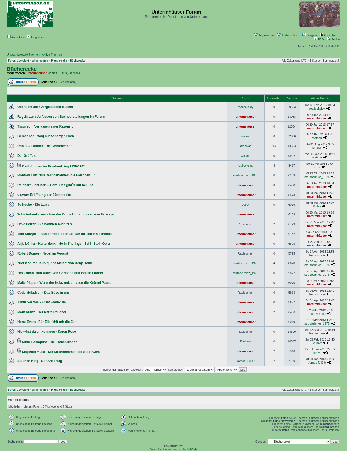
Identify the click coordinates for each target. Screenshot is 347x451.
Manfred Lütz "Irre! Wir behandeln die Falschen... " (56, 175)
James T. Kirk (57, 73)
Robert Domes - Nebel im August (42, 253)
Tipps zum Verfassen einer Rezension (46, 126)
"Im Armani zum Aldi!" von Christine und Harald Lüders (60, 273)
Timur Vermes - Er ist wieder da (41, 302)
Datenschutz (288, 35)
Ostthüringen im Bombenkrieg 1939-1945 (53, 166)
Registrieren (37, 37)
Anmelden (16, 37)
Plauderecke (59, 60)
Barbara (74, 73)
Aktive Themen (52, 54)
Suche (333, 39)
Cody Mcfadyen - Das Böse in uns (43, 292)
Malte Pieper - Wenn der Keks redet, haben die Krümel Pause (64, 283)
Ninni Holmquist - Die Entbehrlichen (50, 342)
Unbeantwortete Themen (23, 54)
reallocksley (245, 107)
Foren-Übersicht (18, 60)
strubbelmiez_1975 (245, 175)
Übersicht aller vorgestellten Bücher (45, 107)
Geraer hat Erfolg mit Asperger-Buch (45, 136)
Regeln (309, 35)
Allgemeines (40, 60)
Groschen (328, 35)
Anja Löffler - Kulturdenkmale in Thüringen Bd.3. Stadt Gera (63, 244)
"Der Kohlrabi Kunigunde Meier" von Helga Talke (55, 263)
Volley (245, 204)
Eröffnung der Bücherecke (50, 195)
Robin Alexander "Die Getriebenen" (44, 146)
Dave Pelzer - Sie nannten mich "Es (44, 224)
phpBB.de (191, 449)
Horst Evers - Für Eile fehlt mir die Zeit (46, 322)
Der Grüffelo (26, 156)
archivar (245, 146)
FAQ (319, 39)
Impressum (264, 35)
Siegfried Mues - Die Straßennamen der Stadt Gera (61, 352)
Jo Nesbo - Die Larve (33, 205)
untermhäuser (36, 73)
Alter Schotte (317, 313)
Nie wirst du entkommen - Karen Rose (46, 332)
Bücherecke (77, 60)
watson (245, 136)
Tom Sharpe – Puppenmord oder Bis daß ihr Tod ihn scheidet (64, 234)
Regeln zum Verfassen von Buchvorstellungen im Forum (61, 117)
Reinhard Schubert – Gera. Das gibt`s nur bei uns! (56, 185)
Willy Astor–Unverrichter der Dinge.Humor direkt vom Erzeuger (66, 214)
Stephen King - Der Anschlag (39, 361)
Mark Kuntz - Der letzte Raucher (41, 312)
